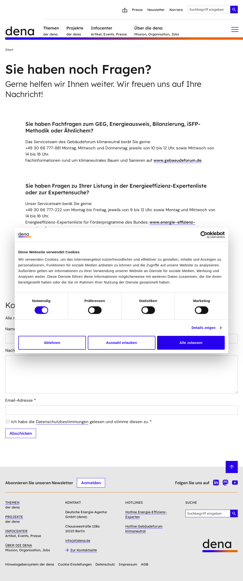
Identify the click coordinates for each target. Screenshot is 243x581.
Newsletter (156, 10)
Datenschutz (105, 564)
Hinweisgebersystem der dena (29, 564)
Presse (137, 10)
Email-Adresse (20, 400)
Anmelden (91, 482)
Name (12, 329)
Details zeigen (203, 328)
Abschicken (20, 433)
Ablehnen (52, 343)
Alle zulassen (190, 343)
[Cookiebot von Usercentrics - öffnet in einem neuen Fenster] (204, 234)
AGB (144, 564)
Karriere (176, 10)
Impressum (128, 564)
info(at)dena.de (77, 540)
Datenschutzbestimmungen (62, 421)
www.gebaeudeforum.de (177, 160)
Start (9, 50)
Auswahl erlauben (121, 343)
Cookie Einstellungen (75, 564)
